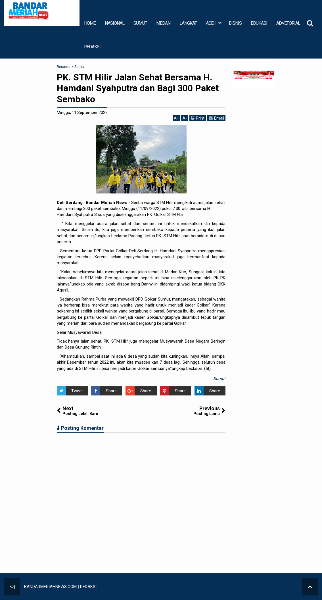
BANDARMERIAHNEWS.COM (50, 586)
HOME (90, 23)
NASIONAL (114, 23)
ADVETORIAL (288, 23)
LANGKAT (188, 23)
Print (197, 118)
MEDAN (163, 23)
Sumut (219, 378)
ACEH (211, 23)
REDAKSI (92, 46)
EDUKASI (259, 23)
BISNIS (235, 23)
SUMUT (140, 23)
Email (216, 118)
